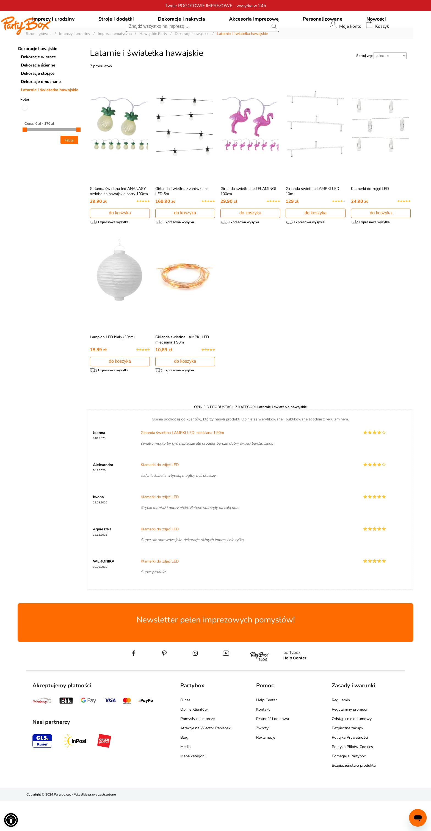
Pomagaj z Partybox (349, 786)
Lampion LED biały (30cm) (112, 364)
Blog (184, 767)
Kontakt (263, 739)
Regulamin (341, 730)
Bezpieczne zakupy (347, 758)
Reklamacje (265, 767)
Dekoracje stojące (37, 98)
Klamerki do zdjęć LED (370, 213)
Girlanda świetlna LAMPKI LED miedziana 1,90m (182, 367)
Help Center (266, 730)
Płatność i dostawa (272, 749)
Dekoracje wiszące (38, 82)
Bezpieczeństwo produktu (354, 795)
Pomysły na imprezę (197, 749)
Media (185, 777)
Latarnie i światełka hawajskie (49, 115)
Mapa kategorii (192, 786)
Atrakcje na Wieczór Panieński (205, 758)
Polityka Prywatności (350, 767)
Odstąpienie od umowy (352, 749)
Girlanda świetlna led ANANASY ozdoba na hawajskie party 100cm (119, 216)
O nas (185, 730)
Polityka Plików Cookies (352, 777)
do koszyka (120, 238)
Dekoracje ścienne (38, 90)
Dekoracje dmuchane (41, 106)
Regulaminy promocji (350, 739)
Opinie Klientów (194, 739)
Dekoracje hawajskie (37, 73)
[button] (10, 820)
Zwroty (262, 758)
